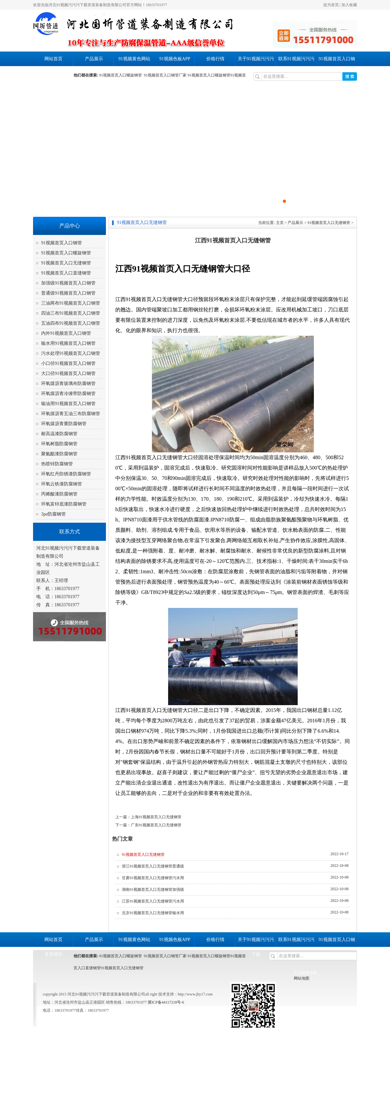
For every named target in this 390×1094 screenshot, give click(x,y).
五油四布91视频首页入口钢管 (70, 323)
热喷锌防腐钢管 (57, 463)
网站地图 (301, 978)
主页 (280, 222)
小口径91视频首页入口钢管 (68, 363)
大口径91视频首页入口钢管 (68, 373)
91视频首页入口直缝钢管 (66, 273)
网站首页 (53, 58)
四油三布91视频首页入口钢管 (70, 313)
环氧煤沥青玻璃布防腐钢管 (68, 383)
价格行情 (215, 58)
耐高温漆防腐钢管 (59, 433)
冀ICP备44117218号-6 (165, 1002)
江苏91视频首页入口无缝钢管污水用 (153, 901)
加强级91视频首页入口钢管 (68, 283)
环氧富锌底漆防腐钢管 (63, 504)
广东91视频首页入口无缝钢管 (156, 825)
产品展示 (94, 58)
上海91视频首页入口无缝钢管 (156, 817)
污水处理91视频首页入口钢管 (70, 353)
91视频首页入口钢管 (61, 242)
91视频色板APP (174, 58)
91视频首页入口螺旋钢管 (121, 75)
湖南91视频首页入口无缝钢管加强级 (153, 889)
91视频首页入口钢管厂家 (165, 75)
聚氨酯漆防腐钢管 (59, 453)
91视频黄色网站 (134, 58)
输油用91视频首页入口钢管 (68, 403)
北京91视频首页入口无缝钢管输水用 (153, 913)
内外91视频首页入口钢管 (66, 333)
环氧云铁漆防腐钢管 (61, 484)
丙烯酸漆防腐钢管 (59, 494)
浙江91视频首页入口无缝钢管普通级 (153, 866)
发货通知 (53, 73)
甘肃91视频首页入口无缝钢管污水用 (153, 878)
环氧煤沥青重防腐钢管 (63, 423)
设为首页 (331, 5)
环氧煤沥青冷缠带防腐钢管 (68, 393)
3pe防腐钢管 (53, 514)
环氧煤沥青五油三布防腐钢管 (70, 413)
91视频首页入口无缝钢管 (66, 263)
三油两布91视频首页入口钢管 (70, 303)
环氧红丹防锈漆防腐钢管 (66, 473)
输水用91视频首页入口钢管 (68, 343)
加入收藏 (349, 5)
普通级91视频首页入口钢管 (68, 293)
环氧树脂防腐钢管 (59, 443)
